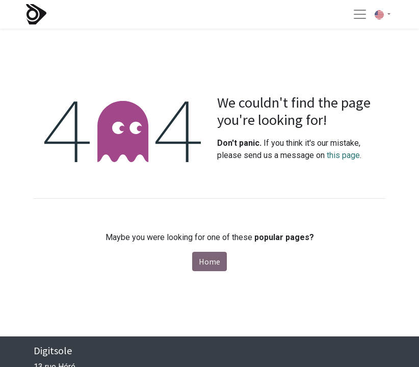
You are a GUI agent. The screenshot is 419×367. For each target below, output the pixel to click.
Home (209, 261)
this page (343, 155)
